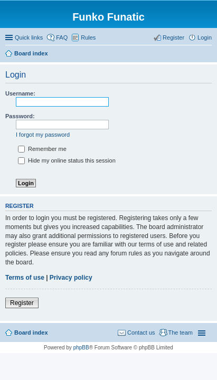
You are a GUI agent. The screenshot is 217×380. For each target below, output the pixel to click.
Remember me (42, 149)
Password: (20, 116)
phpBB (81, 347)
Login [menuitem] (204, 37)
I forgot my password (43, 134)
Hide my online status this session (67, 160)
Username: (20, 93)
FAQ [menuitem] (62, 37)
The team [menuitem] (180, 332)
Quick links (29, 37)
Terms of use (24, 277)
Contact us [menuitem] (141, 332)
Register (22, 303)
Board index (31, 332)
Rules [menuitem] (88, 37)
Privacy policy (71, 277)
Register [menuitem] (173, 37)
